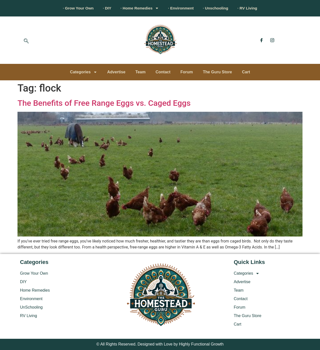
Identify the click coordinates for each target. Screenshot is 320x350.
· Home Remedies (138, 8)
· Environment (181, 8)
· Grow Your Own (74, 8)
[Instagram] (272, 40)
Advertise (116, 72)
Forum (186, 72)
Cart (246, 72)
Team (141, 72)
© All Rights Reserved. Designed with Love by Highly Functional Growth (160, 344)
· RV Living (252, 8)
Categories (83, 72)
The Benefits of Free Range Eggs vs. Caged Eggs (104, 103)
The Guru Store (217, 72)
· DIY (104, 8)
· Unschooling (218, 8)
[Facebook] (261, 40)
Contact (163, 72)
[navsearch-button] (26, 41)
